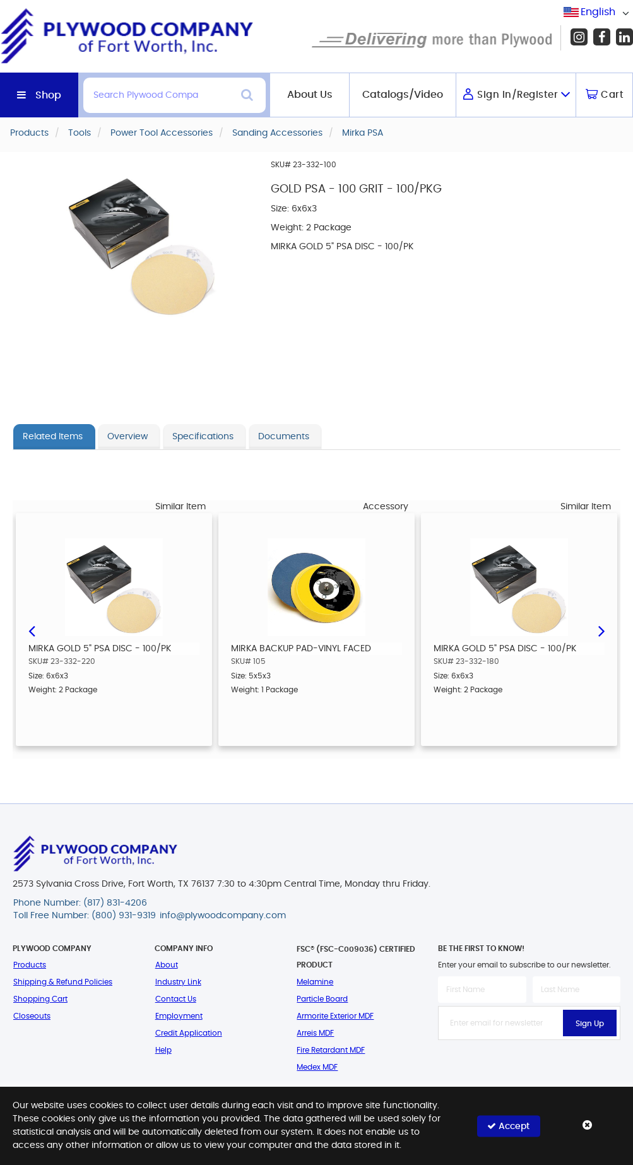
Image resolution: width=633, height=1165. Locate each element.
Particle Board (322, 999)
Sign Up (590, 1023)
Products (29, 965)
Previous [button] (31, 629)
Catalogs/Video (402, 95)
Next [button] (601, 629)
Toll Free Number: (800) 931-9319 (84, 915)
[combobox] (598, 12)
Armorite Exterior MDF (335, 1016)
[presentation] (534, 1067)
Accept (508, 1125)
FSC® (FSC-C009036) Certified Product (356, 957)
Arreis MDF (315, 1033)
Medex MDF (317, 1067)
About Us (310, 95)
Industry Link (178, 982)
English (598, 12)
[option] (114, 629)
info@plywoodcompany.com (223, 915)
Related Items (53, 436)
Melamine (315, 982)
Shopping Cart (40, 999)
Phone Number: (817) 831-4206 (80, 903)
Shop (48, 95)
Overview (127, 436)
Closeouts (31, 1016)
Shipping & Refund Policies (62, 982)
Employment (179, 1016)
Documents (283, 436)
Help (163, 1050)
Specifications (203, 436)
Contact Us (175, 999)
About (166, 965)
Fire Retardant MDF (331, 1050)
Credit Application (188, 1033)
